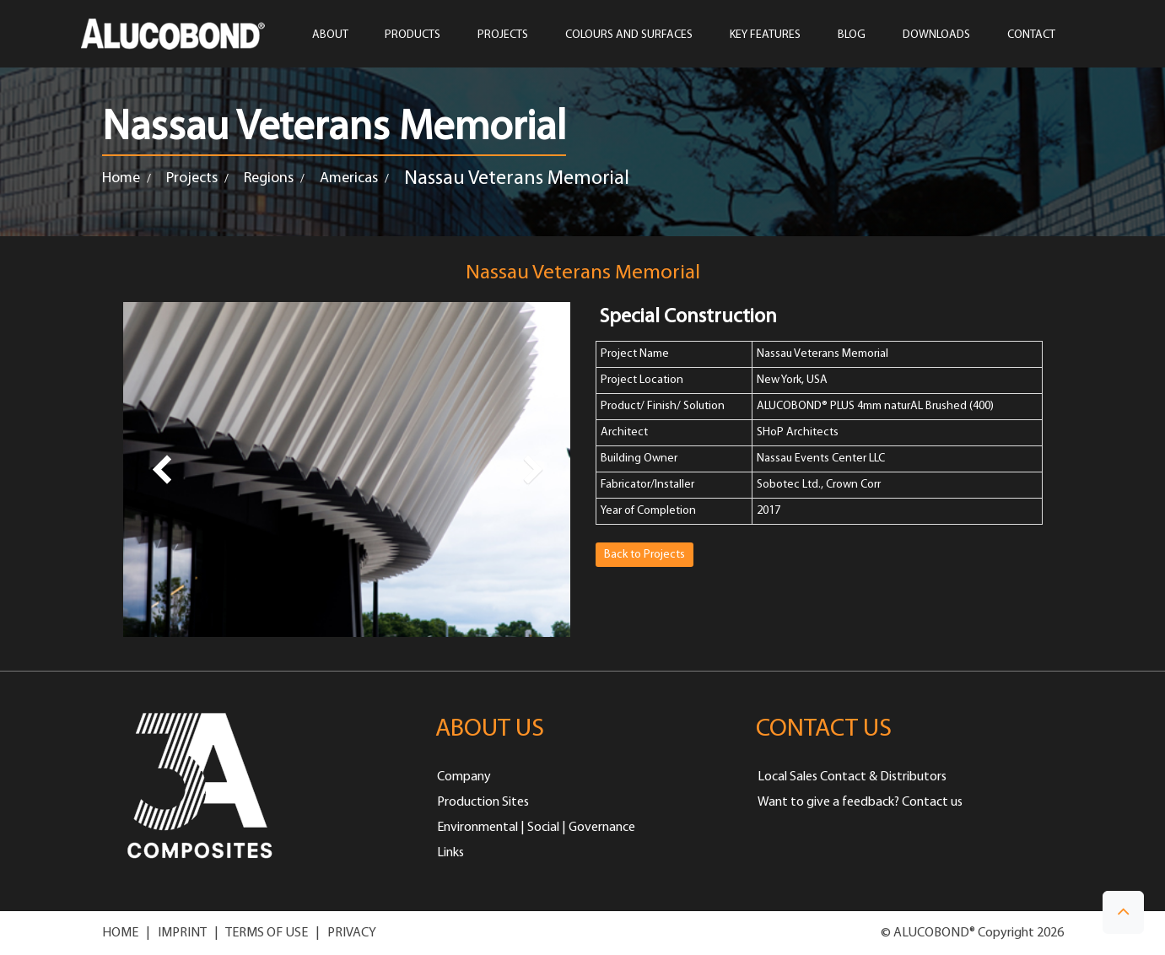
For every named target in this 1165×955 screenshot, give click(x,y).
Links (450, 853)
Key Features (765, 35)
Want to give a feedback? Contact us (860, 802)
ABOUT (329, 35)
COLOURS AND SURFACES (628, 35)
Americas (349, 178)
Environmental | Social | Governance (536, 827)
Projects (192, 178)
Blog (851, 35)
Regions (269, 178)
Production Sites (483, 802)
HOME (120, 933)
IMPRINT (182, 933)
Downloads (936, 35)
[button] (1123, 912)
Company (464, 777)
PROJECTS (503, 35)
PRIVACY (351, 933)
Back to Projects (644, 554)
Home (121, 178)
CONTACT (1031, 35)
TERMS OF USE (266, 933)
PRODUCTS (412, 35)
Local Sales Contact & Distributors (852, 777)
